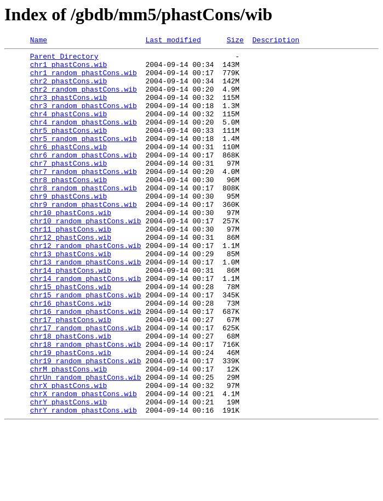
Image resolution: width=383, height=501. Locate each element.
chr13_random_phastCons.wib (85, 306)
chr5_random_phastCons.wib (83, 158)
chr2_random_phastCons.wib (83, 99)
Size (235, 41)
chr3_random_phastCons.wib (83, 118)
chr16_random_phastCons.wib (85, 365)
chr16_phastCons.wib (70, 356)
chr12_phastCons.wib (70, 277)
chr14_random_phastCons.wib (85, 326)
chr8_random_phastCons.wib (83, 217)
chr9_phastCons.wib (68, 227)
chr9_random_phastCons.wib (83, 237)
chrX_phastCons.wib (68, 454)
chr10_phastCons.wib (70, 247)
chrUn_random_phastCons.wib (85, 444)
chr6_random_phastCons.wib (83, 178)
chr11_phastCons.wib (70, 267)
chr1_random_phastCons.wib (83, 79)
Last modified (173, 41)
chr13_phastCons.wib (70, 296)
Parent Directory (64, 59)
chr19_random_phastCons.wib (85, 425)
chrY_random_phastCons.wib (83, 484)
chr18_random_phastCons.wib (85, 405)
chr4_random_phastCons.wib (83, 138)
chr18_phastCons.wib (70, 395)
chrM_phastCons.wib (68, 435)
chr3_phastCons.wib (68, 109)
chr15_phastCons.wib (70, 336)
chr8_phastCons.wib (68, 207)
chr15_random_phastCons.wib (85, 346)
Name (38, 41)
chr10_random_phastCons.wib (85, 257)
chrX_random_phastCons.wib (83, 464)
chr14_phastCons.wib (70, 316)
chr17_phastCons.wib (70, 375)
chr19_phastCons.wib (70, 415)
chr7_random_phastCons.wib (83, 197)
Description (275, 41)
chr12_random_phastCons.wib (85, 286)
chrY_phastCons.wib (68, 474)
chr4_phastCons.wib (68, 128)
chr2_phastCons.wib (68, 89)
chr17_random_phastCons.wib (85, 385)
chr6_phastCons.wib (68, 168)
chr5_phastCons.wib (68, 148)
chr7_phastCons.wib (68, 188)
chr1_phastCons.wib (68, 69)
